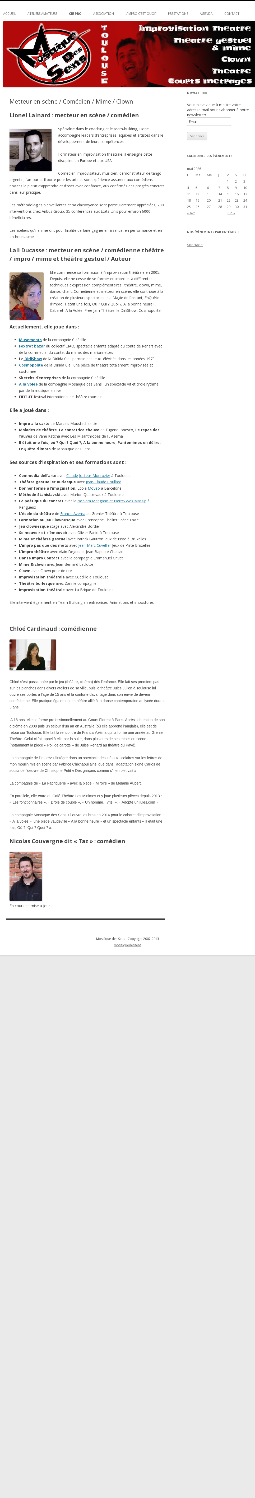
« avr (191, 213)
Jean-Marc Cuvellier (94, 545)
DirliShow (33, 358)
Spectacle (195, 244)
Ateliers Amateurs (42, 13)
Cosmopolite (31, 365)
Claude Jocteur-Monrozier (88, 475)
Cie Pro (75, 13)
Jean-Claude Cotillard (103, 481)
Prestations (178, 13)
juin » (231, 213)
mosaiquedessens (127, 945)
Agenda (206, 13)
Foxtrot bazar (32, 346)
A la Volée (28, 384)
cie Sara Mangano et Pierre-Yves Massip (111, 500)
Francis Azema (72, 513)
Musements (30, 339)
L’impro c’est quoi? (141, 13)
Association (103, 13)
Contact (231, 13)
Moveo (94, 488)
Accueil (9, 13)
